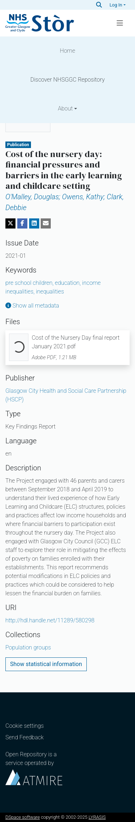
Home (67, 50)
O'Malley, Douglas (32, 196)
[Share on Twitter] (10, 223)
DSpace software (22, 817)
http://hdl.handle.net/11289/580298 (49, 620)
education (68, 282)
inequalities (50, 291)
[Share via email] (46, 223)
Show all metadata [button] (32, 305)
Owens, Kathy (82, 196)
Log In (115, 5)
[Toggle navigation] (120, 23)
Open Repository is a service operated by (33, 768)
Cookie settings (24, 725)
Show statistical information (46, 664)
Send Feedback (24, 737)
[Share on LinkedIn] (34, 223)
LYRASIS (97, 817)
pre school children (30, 282)
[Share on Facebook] (22, 223)
